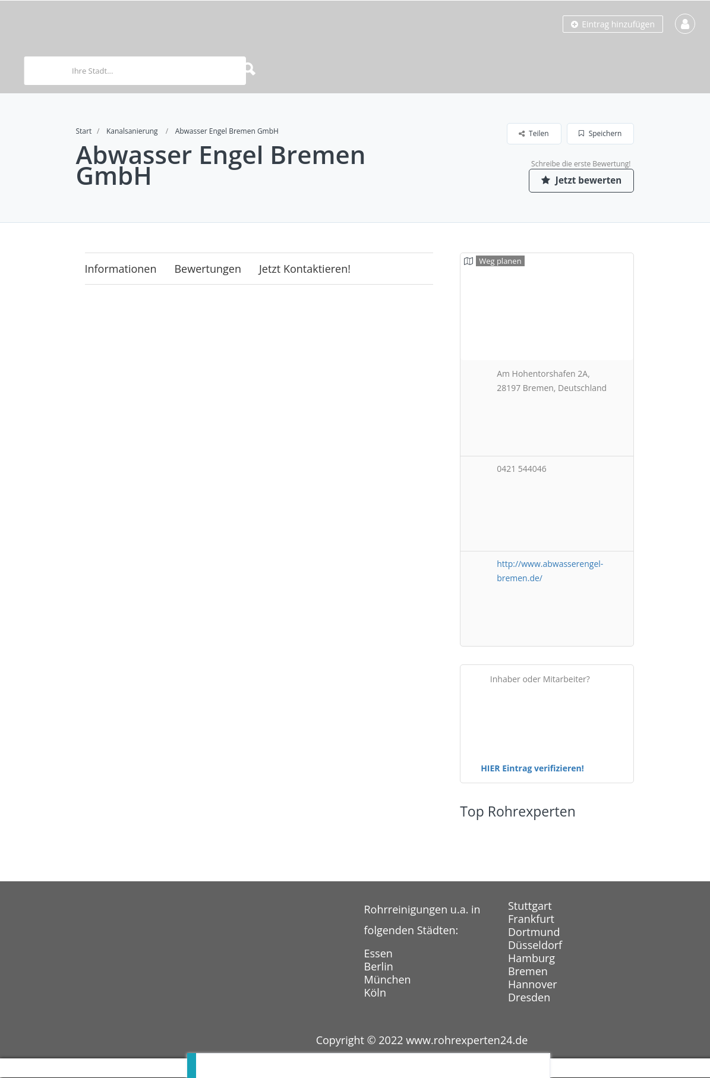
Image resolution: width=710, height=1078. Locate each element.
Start (84, 131)
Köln (375, 993)
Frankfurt (531, 919)
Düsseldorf (535, 945)
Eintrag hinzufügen (613, 24)
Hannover (532, 985)
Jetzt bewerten (578, 180)
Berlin (378, 967)
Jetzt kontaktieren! (305, 269)
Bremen (528, 971)
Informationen (121, 269)
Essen (378, 954)
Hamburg (531, 958)
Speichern (600, 133)
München (387, 980)
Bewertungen (207, 269)
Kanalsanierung (132, 131)
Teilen (534, 133)
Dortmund (534, 932)
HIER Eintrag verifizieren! (532, 768)
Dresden (529, 998)
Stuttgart (530, 906)
